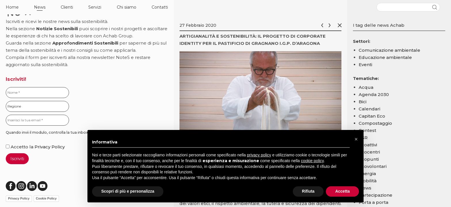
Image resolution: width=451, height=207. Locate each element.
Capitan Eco (372, 116)
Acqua (366, 87)
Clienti (67, 7)
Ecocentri (369, 152)
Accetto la (20, 147)
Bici (362, 101)
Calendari (369, 109)
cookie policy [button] (312, 160)
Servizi (94, 7)
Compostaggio (375, 123)
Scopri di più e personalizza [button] (127, 191)
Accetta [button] (342, 191)
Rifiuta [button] (308, 191)
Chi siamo (126, 7)
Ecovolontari (373, 166)
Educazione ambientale (385, 57)
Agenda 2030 (374, 94)
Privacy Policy (50, 147)
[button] (356, 139)
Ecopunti (369, 159)
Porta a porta (373, 202)
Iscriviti (17, 158)
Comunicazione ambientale (389, 50)
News (39, 7)
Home (12, 7)
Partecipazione (375, 195)
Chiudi (341, 25)
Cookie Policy (46, 198)
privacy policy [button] (259, 155)
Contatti (160, 7)
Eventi (365, 64)
